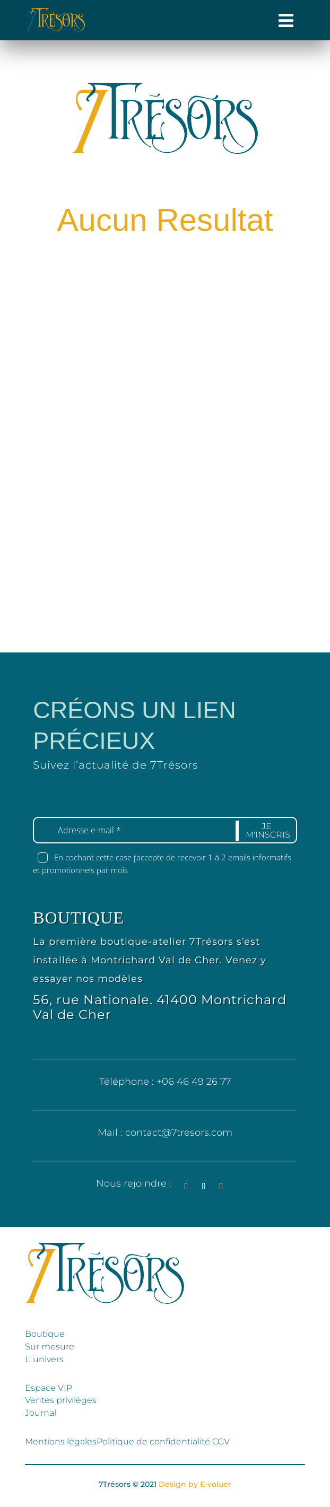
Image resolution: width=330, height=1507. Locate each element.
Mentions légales (61, 1441)
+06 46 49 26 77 (194, 1081)
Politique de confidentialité (154, 1441)
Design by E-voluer (195, 1484)
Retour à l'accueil (173, 313)
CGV (221, 1441)
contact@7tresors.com (178, 1132)
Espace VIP (48, 1388)
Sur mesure (49, 1347)
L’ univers (44, 1359)
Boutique (45, 1334)
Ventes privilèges (61, 1400)
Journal (40, 1413)
